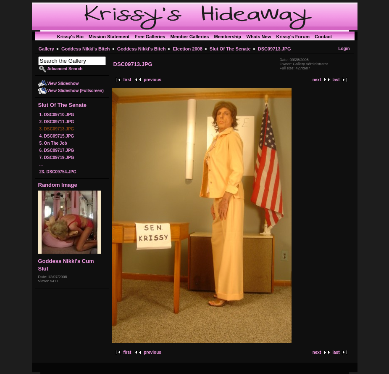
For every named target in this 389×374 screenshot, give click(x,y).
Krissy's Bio (70, 36)
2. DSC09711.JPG (56, 121)
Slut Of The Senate (230, 48)
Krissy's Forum (293, 36)
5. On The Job (53, 143)
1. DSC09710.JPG (56, 114)
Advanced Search (65, 68)
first (127, 79)
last (335, 79)
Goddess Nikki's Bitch (85, 48)
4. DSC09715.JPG (56, 136)
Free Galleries (150, 36)
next (317, 79)
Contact (323, 36)
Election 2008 (187, 48)
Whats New (259, 36)
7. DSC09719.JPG (56, 157)
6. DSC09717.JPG (56, 150)
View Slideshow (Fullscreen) (75, 90)
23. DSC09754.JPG (57, 172)
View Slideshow (63, 83)
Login (344, 48)
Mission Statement (109, 36)
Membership (227, 36)
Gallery (46, 48)
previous (152, 79)
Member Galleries (190, 36)
